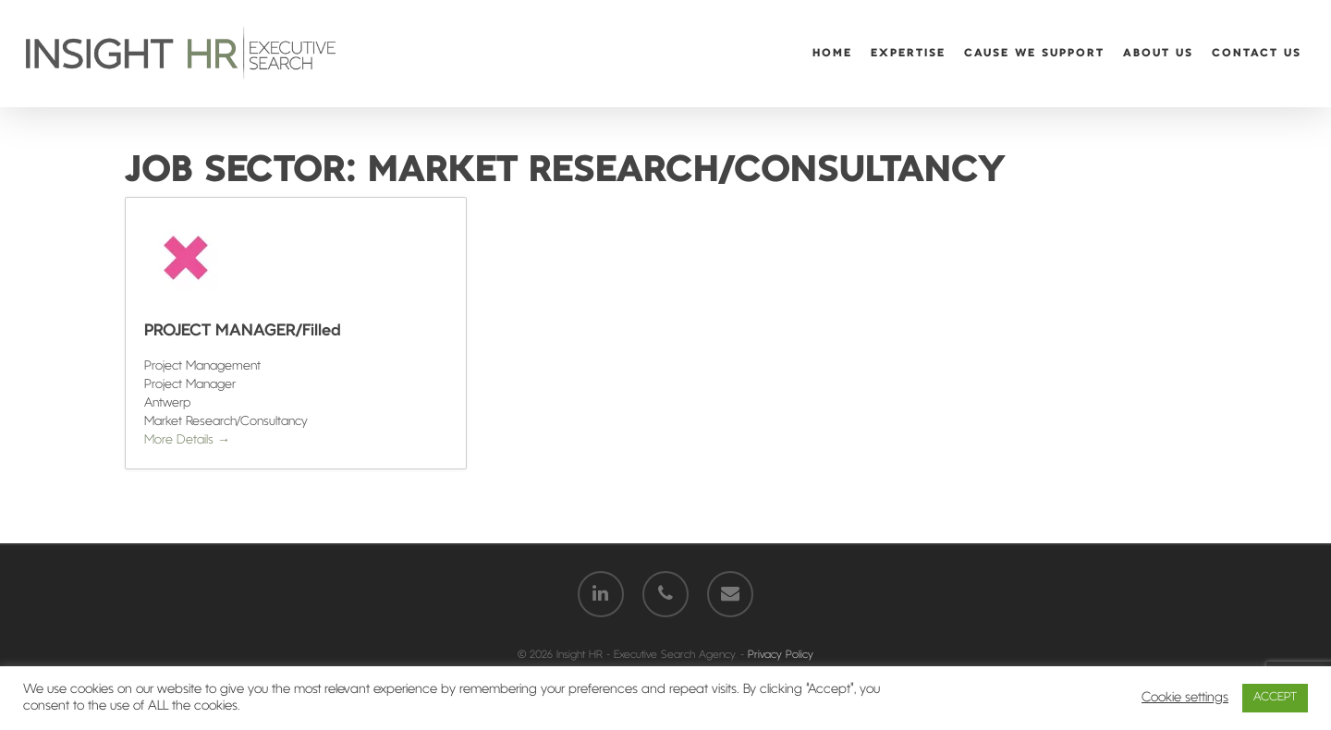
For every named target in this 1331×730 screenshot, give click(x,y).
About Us (1158, 53)
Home (832, 53)
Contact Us (1256, 53)
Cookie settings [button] (1185, 698)
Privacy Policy (780, 655)
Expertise (908, 53)
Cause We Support (1034, 53)
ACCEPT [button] (1275, 697)
